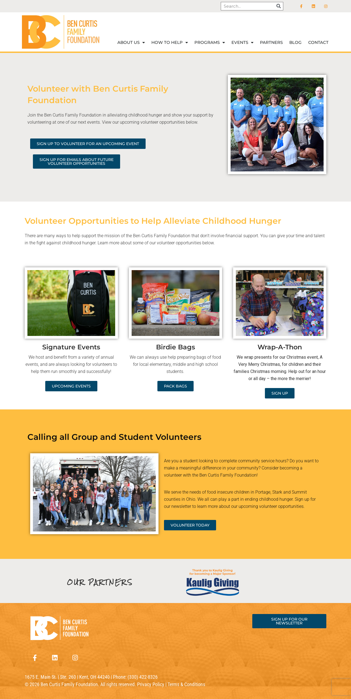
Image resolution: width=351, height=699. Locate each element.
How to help (169, 42)
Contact (318, 42)
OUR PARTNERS (100, 582)
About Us (131, 42)
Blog (295, 42)
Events (242, 42)
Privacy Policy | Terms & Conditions (171, 684)
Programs (209, 42)
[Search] (278, 6)
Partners (271, 42)
